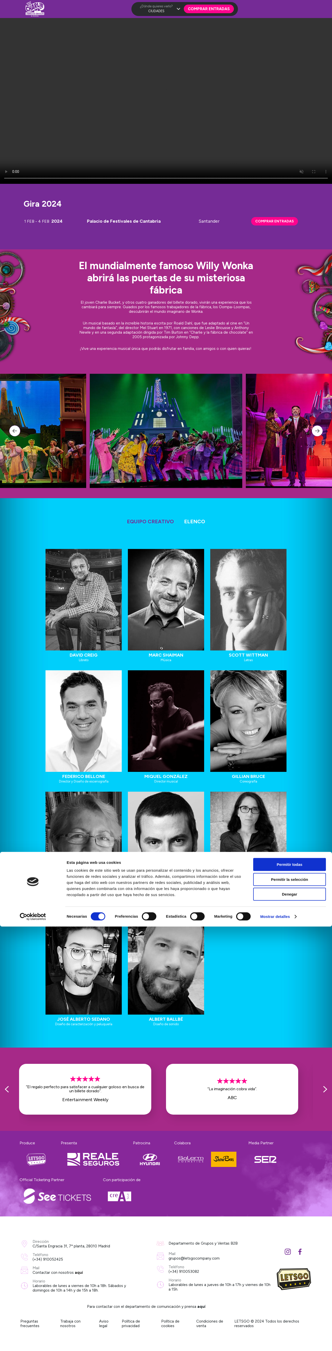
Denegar (289, 1318)
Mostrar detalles (275, 1341)
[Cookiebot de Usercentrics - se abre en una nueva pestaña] (33, 1341)
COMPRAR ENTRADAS (274, 221)
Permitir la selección (289, 1304)
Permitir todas (290, 1289)
